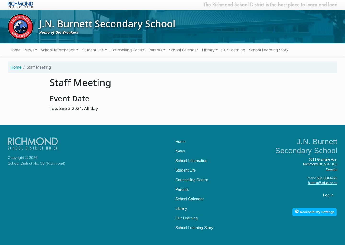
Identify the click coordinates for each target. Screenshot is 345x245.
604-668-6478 (327, 178)
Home (15, 50)
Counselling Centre (128, 50)
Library (208, 50)
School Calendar (183, 50)
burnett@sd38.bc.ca (322, 183)
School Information (58, 50)
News (29, 50)
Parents (155, 50)
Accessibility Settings (314, 211)
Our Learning (233, 50)
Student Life (93, 50)
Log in (328, 195)
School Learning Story (268, 50)
